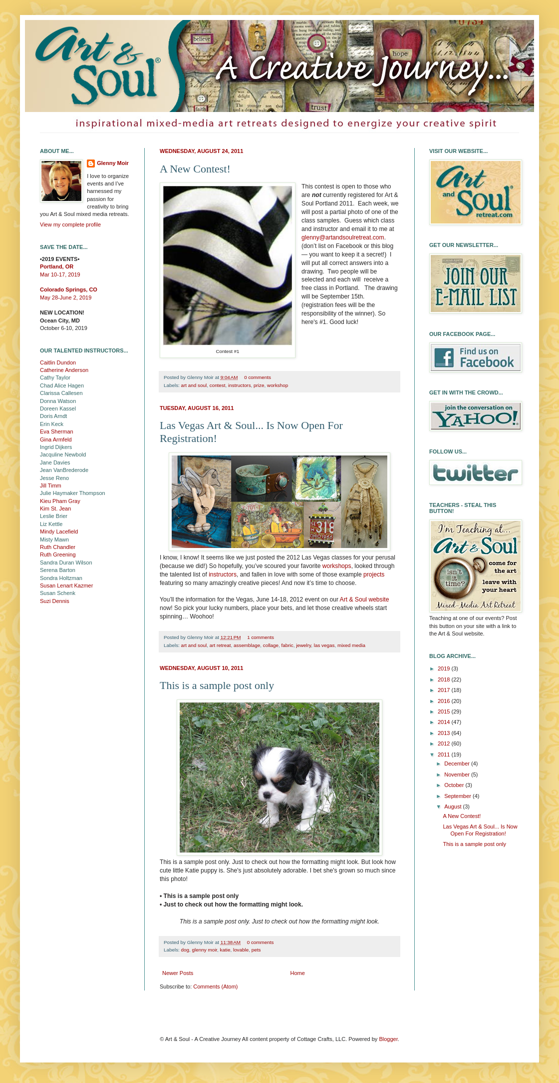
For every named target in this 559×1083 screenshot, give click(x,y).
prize (259, 385)
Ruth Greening (58, 555)
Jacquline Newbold (63, 455)
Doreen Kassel (58, 409)
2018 (445, 679)
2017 (445, 690)
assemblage (247, 645)
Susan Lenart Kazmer (66, 585)
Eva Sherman (56, 431)
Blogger (388, 1039)
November (457, 775)
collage (271, 645)
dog (185, 949)
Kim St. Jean (55, 509)
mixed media (351, 645)
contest (218, 385)
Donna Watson (58, 401)
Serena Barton (57, 570)
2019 (445, 669)
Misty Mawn (54, 539)
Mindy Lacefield (59, 531)
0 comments (257, 377)
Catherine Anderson (64, 370)
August (453, 807)
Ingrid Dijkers (56, 447)
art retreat (220, 645)
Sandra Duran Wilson (66, 563)
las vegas (324, 645)
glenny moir (205, 949)
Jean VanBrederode (64, 470)
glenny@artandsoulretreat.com (342, 237)
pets (256, 949)
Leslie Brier (53, 516)
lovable (241, 949)
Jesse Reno (54, 478)
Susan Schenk (57, 593)
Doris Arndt (53, 416)
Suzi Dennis (54, 601)
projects (373, 574)
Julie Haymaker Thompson (72, 493)
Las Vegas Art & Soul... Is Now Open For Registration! (480, 830)
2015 (445, 711)
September (458, 796)
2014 (445, 722)
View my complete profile (70, 225)
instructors (239, 385)
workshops (336, 566)
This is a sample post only (217, 685)
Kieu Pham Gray (60, 501)
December (457, 763)
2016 (445, 701)
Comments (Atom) (215, 987)
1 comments (260, 637)
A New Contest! (195, 168)
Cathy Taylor (55, 377)
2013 (445, 733)
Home (297, 973)
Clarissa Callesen (61, 393)
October (454, 785)
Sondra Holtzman (61, 578)
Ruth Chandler (57, 547)
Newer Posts (177, 973)
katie (225, 949)
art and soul (194, 385)
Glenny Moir (113, 163)
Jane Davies (55, 463)
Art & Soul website (364, 599)
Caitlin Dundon (58, 363)
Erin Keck (51, 424)
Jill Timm (50, 485)
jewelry (303, 645)
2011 (445, 755)
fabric (287, 645)
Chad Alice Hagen (62, 385)
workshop (277, 385)
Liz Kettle (51, 524)
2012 (445, 743)
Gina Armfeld (56, 439)
